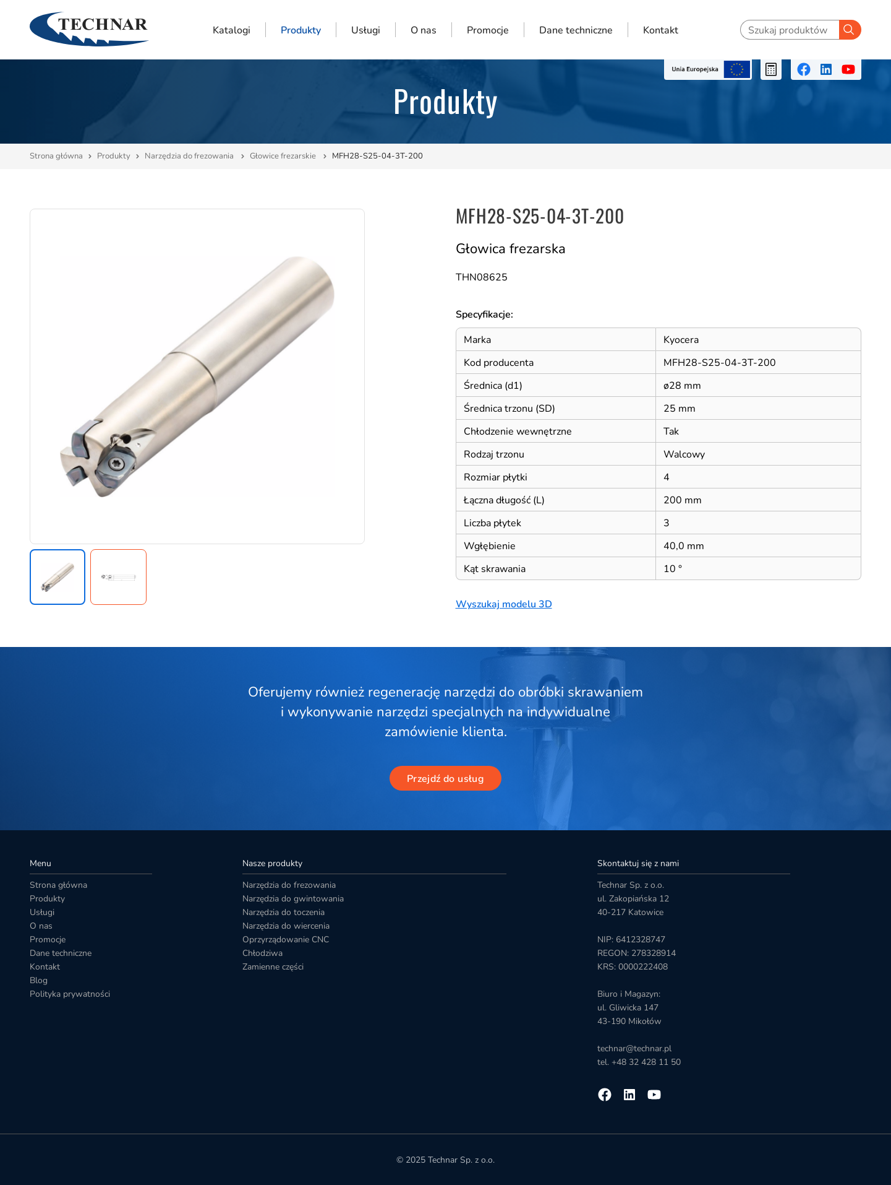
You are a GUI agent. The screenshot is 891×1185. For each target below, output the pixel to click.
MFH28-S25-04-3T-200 (377, 156)
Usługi (365, 29)
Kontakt (660, 29)
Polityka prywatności (70, 994)
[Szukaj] (850, 30)
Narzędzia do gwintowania (293, 899)
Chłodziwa (262, 953)
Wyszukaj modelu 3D (504, 604)
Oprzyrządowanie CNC (285, 939)
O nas (424, 29)
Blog (39, 980)
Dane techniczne (576, 29)
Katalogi (231, 29)
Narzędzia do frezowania (190, 156)
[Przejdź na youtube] (848, 69)
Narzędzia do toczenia (283, 912)
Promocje (488, 29)
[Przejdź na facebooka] (804, 69)
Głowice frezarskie (284, 156)
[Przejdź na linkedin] (826, 69)
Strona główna (56, 156)
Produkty (301, 29)
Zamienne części (273, 967)
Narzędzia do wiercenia (286, 926)
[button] (57, 577)
